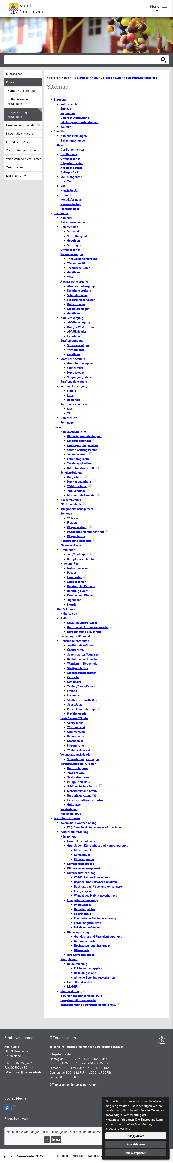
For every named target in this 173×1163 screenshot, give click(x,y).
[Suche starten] (163, 60)
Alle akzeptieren (135, 1153)
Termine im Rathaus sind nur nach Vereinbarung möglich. (87, 1047)
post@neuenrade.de (28, 1072)
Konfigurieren (136, 1136)
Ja (47, 1139)
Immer (56, 1139)
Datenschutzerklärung (138, 1124)
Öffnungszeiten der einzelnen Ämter (73, 1085)
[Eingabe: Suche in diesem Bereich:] (83, 60)
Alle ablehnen (136, 1144)
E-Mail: (8, 1072)
